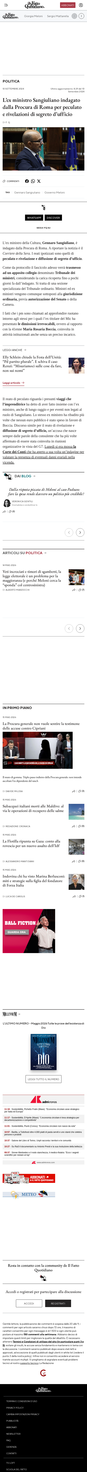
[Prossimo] (80, 532)
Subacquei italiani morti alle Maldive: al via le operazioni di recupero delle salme (33, 808)
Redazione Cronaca (16, 826)
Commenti (11, 181)
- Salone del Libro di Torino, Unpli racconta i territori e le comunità (37, 1140)
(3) (81, 791)
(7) (81, 590)
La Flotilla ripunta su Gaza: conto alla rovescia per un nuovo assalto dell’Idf (31, 843)
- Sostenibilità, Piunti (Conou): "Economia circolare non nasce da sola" (40, 1126)
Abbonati (67, 5)
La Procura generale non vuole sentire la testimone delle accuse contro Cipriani (41, 726)
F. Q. (6, 122)
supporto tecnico (29, 1363)
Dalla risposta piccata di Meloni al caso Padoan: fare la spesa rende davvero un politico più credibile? (46, 491)
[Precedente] (69, 532)
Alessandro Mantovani (18, 861)
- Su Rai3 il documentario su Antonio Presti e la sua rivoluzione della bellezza (43, 1146)
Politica (11, 81)
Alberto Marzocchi (16, 590)
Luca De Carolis (14, 896)
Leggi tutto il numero (43, 1079)
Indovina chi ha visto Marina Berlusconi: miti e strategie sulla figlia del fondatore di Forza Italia (34, 881)
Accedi (29, 1303)
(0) (81, 826)
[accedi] (81, 5)
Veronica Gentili (22, 501)
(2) (12, 511)
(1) (81, 896)
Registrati (58, 1303)
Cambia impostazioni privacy (22, 1414)
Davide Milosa (13, 791)
